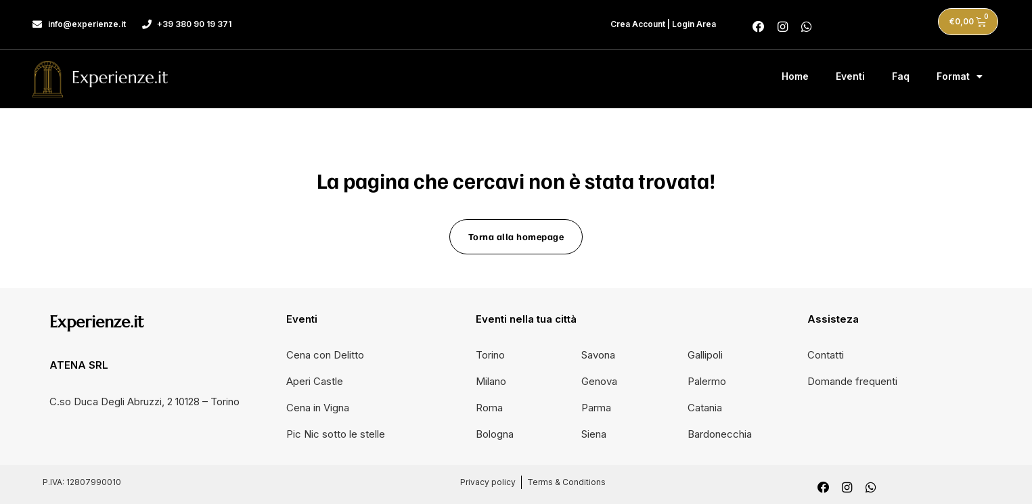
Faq (901, 74)
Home (795, 74)
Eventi (850, 74)
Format (960, 74)
